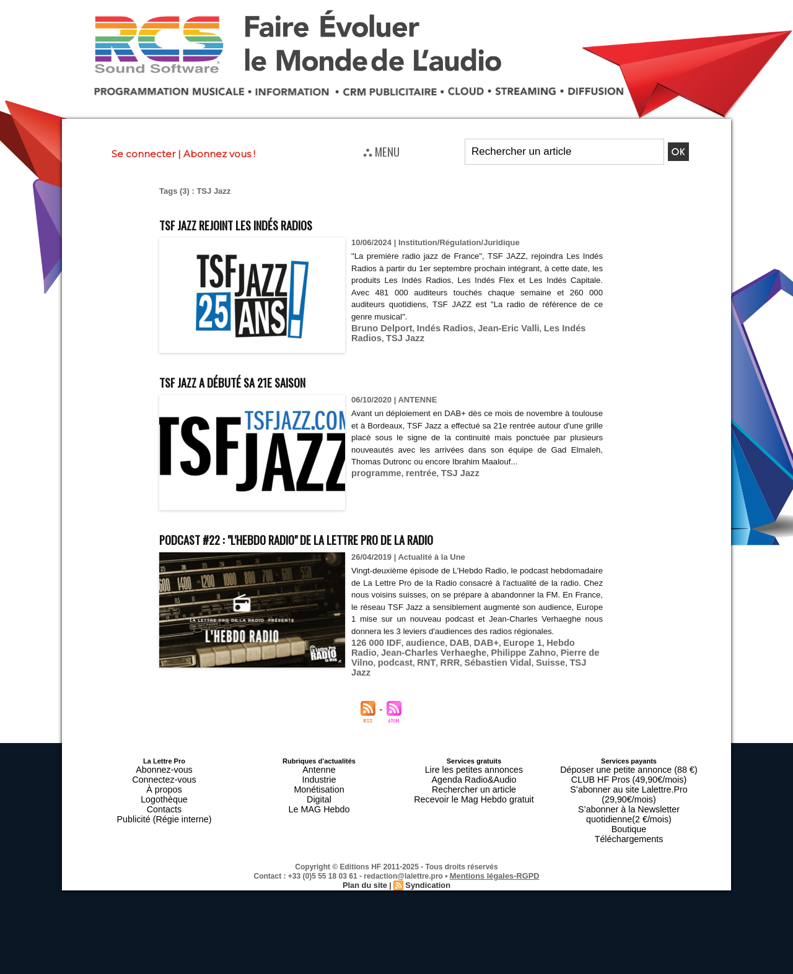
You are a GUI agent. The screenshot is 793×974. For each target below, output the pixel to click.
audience (416, 654)
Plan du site (366, 857)
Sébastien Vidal (231, 672)
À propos (164, 783)
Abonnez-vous (164, 768)
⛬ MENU (381, 151)
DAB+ (471, 654)
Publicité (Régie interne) (164, 805)
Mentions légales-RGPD (495, 848)
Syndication (426, 857)
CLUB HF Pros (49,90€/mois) (628, 776)
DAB (447, 654)
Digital (319, 790)
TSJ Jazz (368, 337)
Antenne (319, 768)
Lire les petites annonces (474, 768)
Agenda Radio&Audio (473, 776)
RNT (167, 672)
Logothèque (164, 790)
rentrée (413, 485)
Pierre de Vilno (519, 663)
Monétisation (319, 783)
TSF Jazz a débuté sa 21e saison (259, 380)
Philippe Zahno (457, 663)
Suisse (278, 672)
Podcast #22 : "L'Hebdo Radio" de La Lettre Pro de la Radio (346, 537)
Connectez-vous (164, 776)
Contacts (164, 798)
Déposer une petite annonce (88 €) (628, 768)
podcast (566, 663)
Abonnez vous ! (219, 154)
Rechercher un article (474, 783)
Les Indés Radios (557, 328)
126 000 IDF (373, 654)
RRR (188, 672)
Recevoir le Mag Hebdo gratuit (474, 790)
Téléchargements (629, 813)
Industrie (319, 776)
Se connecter (143, 154)
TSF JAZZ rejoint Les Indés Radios (265, 223)
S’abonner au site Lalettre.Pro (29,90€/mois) (629, 783)
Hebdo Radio (551, 654)
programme (373, 485)
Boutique (628, 805)
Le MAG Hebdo (319, 798)
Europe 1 (504, 654)
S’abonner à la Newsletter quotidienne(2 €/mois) (629, 794)
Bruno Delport (378, 328)
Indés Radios (435, 328)
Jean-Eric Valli (492, 328)
